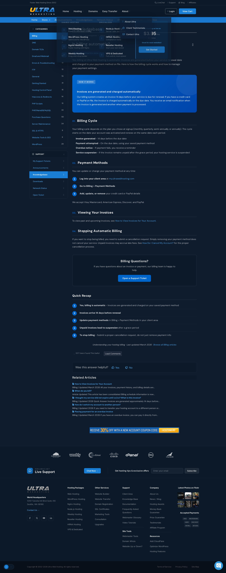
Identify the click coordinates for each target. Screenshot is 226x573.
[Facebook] (30, 518)
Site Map (195, 567)
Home (66, 11)
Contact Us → (33, 510)
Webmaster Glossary (131, 517)
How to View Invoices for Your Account (135, 220)
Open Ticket (48, 195)
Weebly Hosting (74, 514)
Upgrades (99, 524)
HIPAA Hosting (74, 524)
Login (171, 11)
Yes (115, 367)
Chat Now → (92, 471)
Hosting (79, 11)
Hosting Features (157, 551)
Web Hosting (73, 494)
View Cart (187, 11)
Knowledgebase (84, 19)
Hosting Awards (157, 504)
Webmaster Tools (130, 536)
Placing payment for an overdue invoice (92, 411)
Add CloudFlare (157, 541)
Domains (93, 11)
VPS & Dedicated (75, 529)
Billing (103, 35)
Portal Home (77, 35)
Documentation (129, 504)
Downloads (48, 181)
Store (46, 19)
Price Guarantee (157, 517)
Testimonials (155, 522)
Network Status (105, 19)
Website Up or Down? (132, 546)
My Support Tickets (48, 161)
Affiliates (121, 19)
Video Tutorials (129, 522)
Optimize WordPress (159, 546)
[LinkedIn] (51, 518)
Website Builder (102, 494)
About (126, 11)
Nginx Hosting (73, 504)
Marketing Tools (102, 514)
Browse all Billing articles (164, 344)
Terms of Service (164, 567)
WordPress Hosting (76, 499)
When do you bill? (82, 391)
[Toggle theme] (9, 566)
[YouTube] (44, 518)
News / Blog (155, 499)
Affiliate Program (157, 527)
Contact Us (137, 19)
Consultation (100, 519)
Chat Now (152, 19)
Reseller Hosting (74, 519)
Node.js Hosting (74, 509)
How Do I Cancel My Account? (158, 243)
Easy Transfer (109, 11)
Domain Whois (128, 541)
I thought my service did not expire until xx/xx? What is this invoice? (106, 398)
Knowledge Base (130, 499)
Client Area (127, 494)
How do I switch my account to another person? (96, 404)
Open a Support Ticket (134, 278)
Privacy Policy (181, 567)
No (129, 367)
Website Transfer (103, 499)
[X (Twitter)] (37, 518)
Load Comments (113, 353)
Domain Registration (104, 504)
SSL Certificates (102, 509)
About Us (154, 494)
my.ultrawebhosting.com (121, 178)
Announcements (63, 19)
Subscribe (191, 471)
